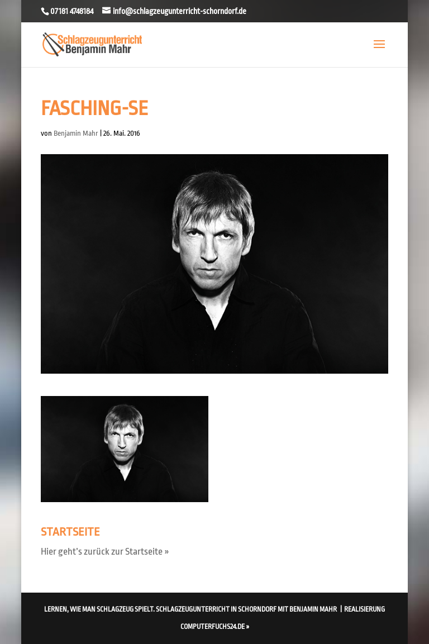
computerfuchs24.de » (214, 627)
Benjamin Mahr (76, 133)
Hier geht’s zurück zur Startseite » (105, 551)
